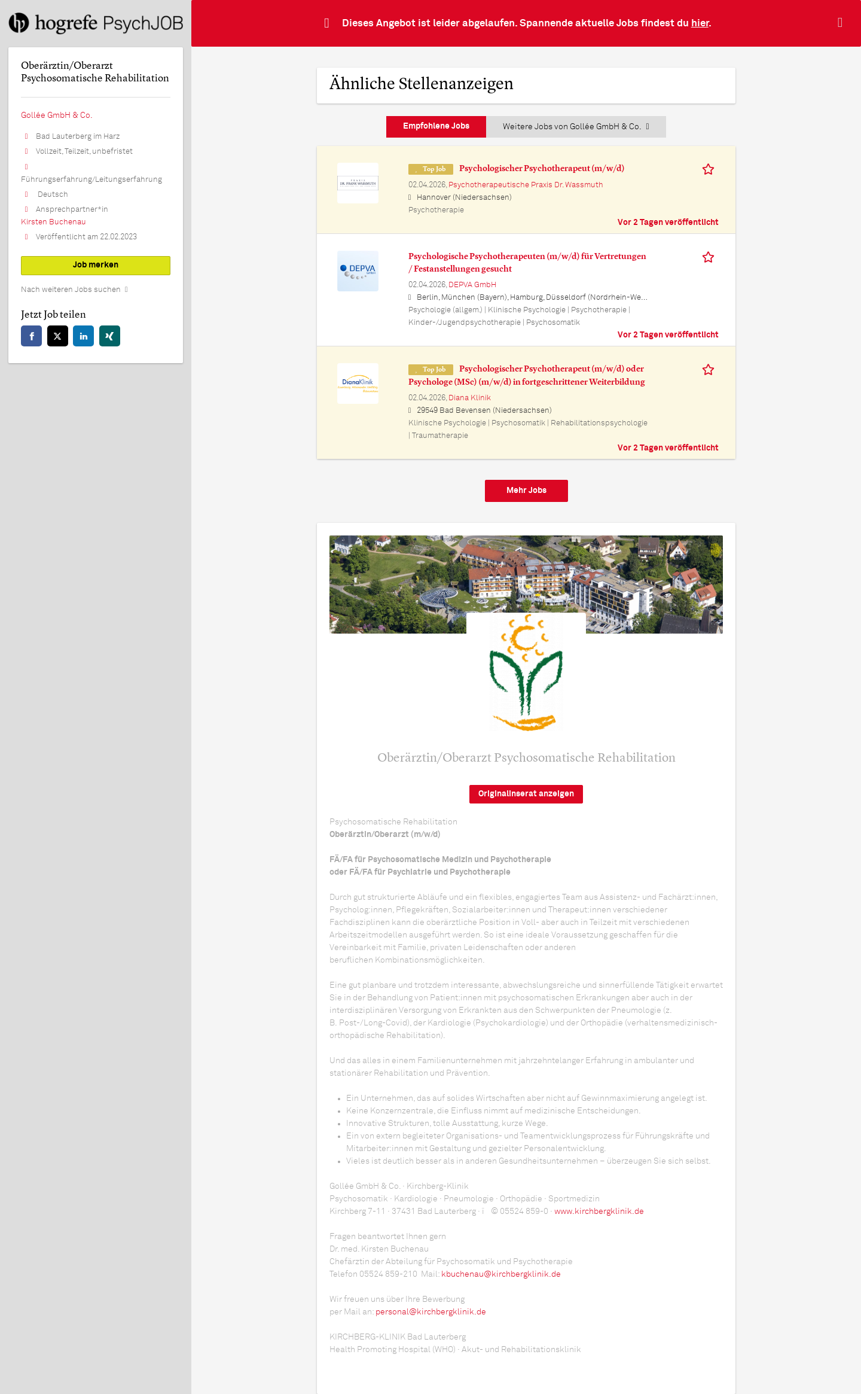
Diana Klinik (469, 398)
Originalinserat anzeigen (526, 794)
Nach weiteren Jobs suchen (71, 290)
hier (700, 24)
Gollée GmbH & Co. (57, 115)
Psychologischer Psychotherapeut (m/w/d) (542, 169)
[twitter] (57, 335)
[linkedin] (83, 335)
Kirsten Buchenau (53, 222)
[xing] (109, 335)
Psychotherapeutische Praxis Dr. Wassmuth (525, 185)
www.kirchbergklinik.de (599, 1211)
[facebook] (31, 335)
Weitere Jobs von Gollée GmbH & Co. (576, 127)
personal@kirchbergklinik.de (430, 1312)
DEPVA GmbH (472, 285)
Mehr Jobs (526, 490)
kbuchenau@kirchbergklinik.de (501, 1274)
